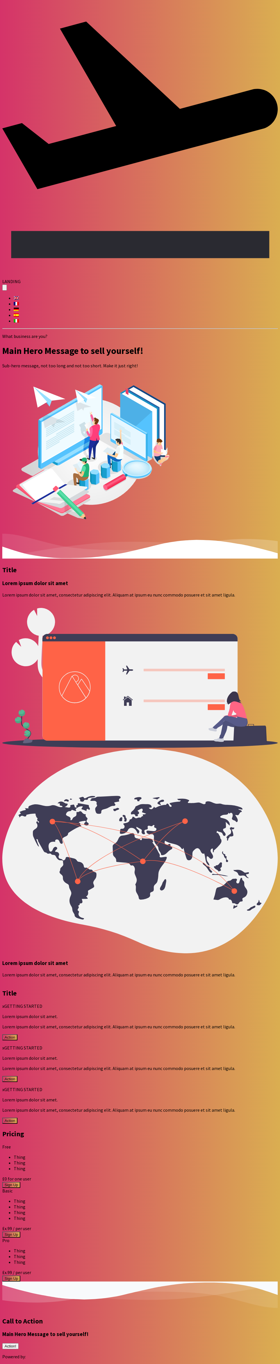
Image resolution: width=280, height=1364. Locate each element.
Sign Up (11, 1185)
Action (10, 1037)
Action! (10, 1346)
